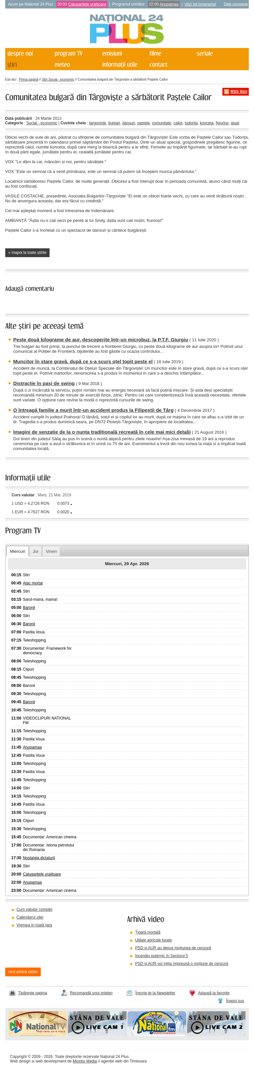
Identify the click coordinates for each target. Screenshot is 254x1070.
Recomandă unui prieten (91, 993)
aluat (235, 123)
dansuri (128, 123)
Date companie (236, 4)
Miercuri (17, 551)
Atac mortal (33, 583)
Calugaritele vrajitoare (87, 4)
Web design (20, 1061)
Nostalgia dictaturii (39, 858)
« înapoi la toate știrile (27, 252)
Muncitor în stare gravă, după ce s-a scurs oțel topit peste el (83, 361)
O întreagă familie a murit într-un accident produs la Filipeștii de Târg (93, 410)
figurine (222, 123)
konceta (207, 123)
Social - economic (41, 123)
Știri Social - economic (58, 79)
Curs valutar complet (34, 909)
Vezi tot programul (200, 4)
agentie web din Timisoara (123, 1061)
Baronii (29, 607)
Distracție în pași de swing (44, 383)
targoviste (97, 123)
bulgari (114, 123)
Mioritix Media (85, 1061)
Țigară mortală (147, 932)
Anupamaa (169, 4)
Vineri (51, 551)
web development (51, 1061)
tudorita (191, 123)
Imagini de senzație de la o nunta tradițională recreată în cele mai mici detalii (102, 432)
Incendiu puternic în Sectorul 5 (161, 956)
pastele (143, 123)
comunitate (161, 123)
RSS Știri (239, 91)
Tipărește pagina (32, 993)
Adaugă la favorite (214, 993)
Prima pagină (28, 79)
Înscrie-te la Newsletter (155, 993)
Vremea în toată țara (34, 925)
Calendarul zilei (30, 917)
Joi (35, 551)
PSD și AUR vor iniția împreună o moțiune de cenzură (181, 963)
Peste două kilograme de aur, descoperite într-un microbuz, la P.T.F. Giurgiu (100, 339)
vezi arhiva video (22, 971)
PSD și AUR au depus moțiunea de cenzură (173, 948)
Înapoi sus (235, 1001)
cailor (178, 123)
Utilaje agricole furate (153, 940)
